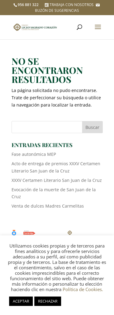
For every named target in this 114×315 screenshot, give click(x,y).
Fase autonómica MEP (34, 154)
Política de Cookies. (83, 289)
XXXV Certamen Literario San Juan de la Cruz (57, 180)
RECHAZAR (47, 301)
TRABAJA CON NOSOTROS (68, 4)
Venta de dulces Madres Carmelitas (48, 206)
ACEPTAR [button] (21, 301)
